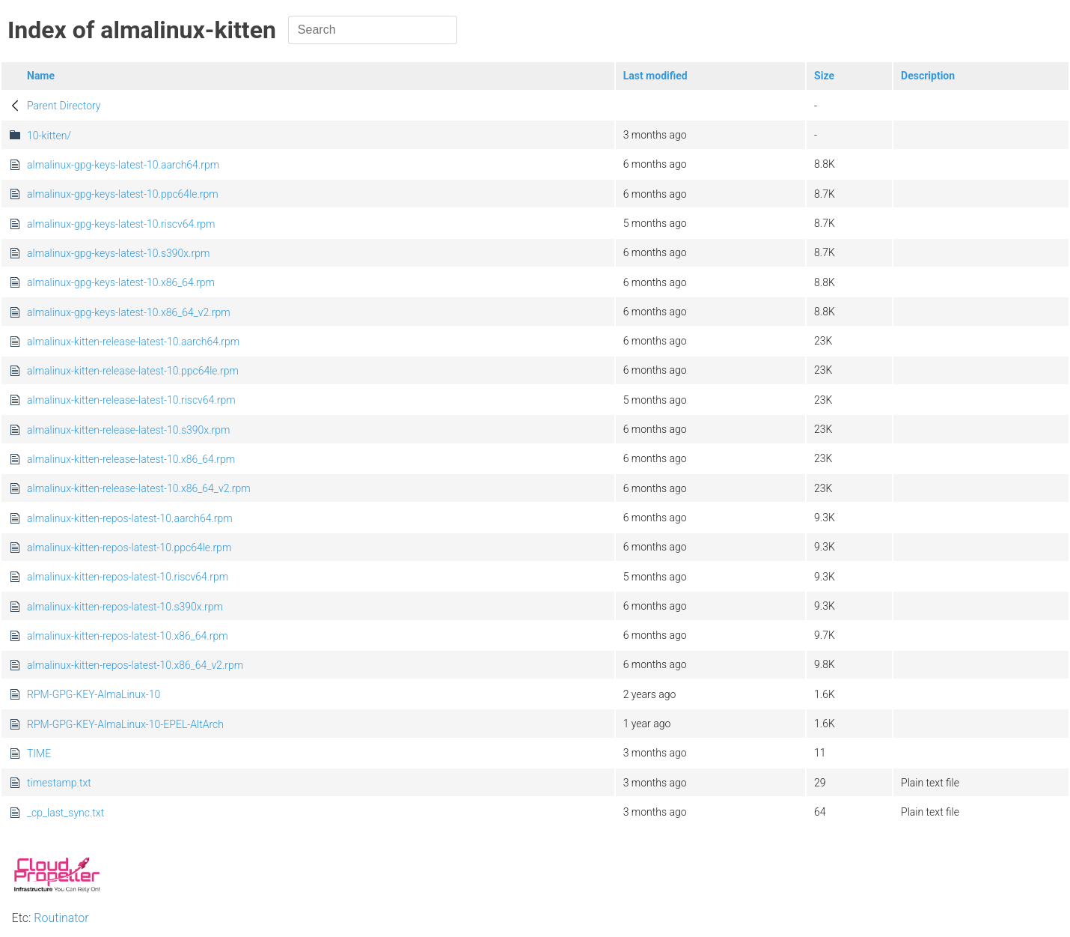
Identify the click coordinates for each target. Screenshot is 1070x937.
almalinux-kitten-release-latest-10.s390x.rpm (128, 430)
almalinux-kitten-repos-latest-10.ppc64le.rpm (129, 548)
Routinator (61, 918)
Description (928, 76)
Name (41, 76)
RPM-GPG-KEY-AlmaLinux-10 (93, 694)
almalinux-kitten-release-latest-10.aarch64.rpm (133, 342)
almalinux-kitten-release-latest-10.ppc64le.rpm (133, 371)
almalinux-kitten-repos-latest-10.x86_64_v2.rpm (135, 665)
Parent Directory (64, 106)
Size (824, 76)
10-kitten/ (49, 136)
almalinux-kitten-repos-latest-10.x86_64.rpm (127, 636)
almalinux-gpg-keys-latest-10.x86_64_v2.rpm (128, 312)
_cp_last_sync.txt (65, 813)
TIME (39, 753)
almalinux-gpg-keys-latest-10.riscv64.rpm (121, 224)
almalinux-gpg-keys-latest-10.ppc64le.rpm (122, 194)
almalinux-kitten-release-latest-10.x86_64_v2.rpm (139, 488)
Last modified (655, 76)
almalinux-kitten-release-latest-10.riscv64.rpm (131, 400)
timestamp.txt (59, 783)
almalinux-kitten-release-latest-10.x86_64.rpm (131, 459)
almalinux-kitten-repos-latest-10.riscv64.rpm (127, 577)
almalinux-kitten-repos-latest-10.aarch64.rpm (130, 518)
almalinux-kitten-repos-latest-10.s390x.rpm (125, 607)
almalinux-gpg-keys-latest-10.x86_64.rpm (121, 282)
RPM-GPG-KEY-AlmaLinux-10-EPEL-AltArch (125, 724)
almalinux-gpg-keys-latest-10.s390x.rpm (118, 253)
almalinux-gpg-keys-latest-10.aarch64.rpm (123, 165)
